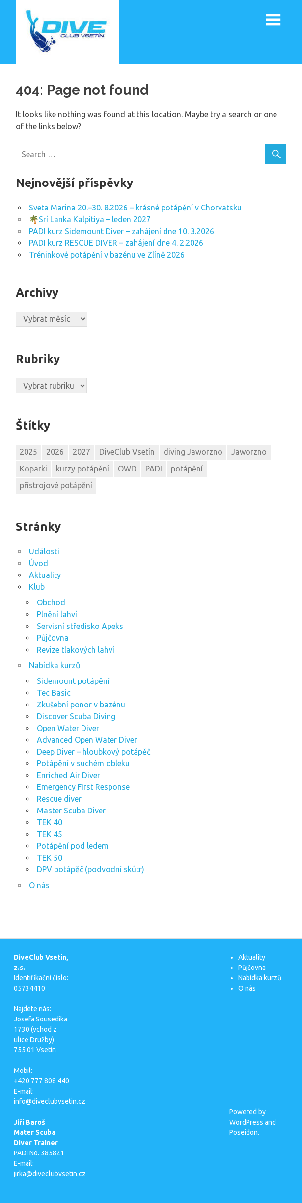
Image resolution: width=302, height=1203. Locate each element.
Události (44, 551)
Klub (37, 586)
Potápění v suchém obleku (83, 763)
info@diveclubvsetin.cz (49, 1101)
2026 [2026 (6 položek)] (55, 451)
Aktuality (45, 575)
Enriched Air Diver (68, 775)
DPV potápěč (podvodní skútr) (90, 869)
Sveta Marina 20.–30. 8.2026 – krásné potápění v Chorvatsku (135, 207)
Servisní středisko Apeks (80, 626)
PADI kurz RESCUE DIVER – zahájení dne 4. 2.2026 (116, 242)
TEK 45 (49, 834)
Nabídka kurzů (54, 665)
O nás (39, 885)
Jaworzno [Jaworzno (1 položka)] (249, 451)
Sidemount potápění (73, 681)
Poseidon (243, 1132)
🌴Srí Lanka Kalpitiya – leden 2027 (90, 219)
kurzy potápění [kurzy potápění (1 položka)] (82, 468)
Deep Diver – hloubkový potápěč (93, 751)
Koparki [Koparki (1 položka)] (33, 468)
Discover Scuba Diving (76, 716)
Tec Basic (54, 692)
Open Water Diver (68, 728)
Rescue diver (59, 798)
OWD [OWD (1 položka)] (127, 468)
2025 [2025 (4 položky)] (28, 451)
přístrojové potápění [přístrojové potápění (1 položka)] (56, 485)
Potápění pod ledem (73, 845)
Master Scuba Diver (71, 810)
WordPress (246, 1122)
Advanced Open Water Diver (87, 739)
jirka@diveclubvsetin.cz (50, 1173)
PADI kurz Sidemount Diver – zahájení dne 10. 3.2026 (121, 231)
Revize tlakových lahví (75, 649)
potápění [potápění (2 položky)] (187, 468)
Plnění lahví (57, 614)
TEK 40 (49, 822)
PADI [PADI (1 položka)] (153, 468)
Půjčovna (53, 637)
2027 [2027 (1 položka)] (81, 451)
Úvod (38, 563)
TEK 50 (49, 857)
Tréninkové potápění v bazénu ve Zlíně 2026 (107, 254)
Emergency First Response (83, 787)
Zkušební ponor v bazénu (81, 704)
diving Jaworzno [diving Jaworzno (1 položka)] (193, 451)
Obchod (51, 602)
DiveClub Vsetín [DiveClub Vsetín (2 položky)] (127, 451)
